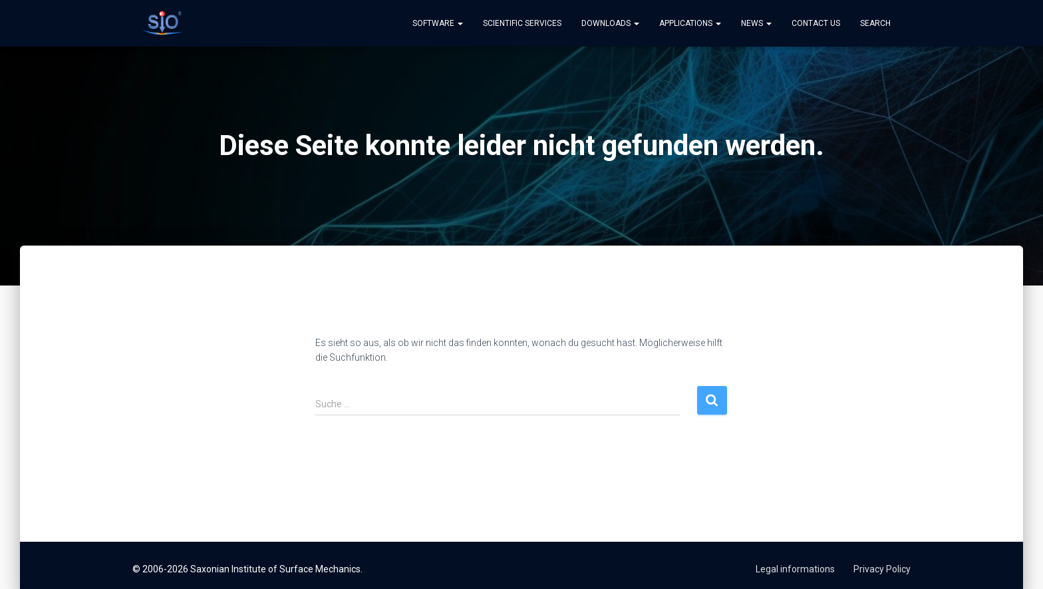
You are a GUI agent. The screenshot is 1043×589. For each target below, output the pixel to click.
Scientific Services (522, 23)
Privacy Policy (882, 569)
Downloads (610, 23)
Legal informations (795, 569)
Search (875, 23)
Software (437, 23)
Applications (690, 23)
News (756, 23)
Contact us (816, 23)
